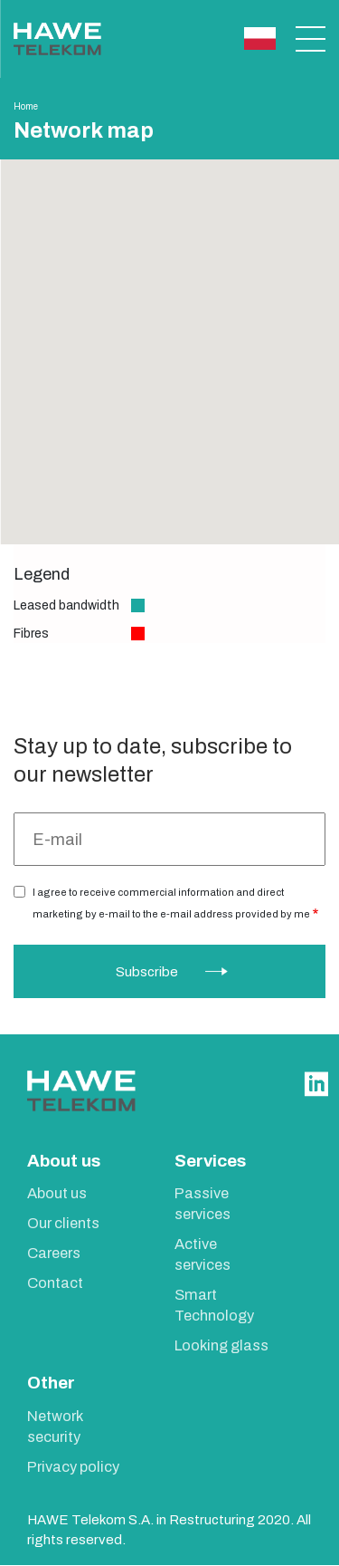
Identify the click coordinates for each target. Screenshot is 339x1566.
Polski (260, 38)
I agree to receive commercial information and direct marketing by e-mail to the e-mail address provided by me (171, 903)
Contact (55, 1283)
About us (63, 1160)
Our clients (63, 1223)
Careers (53, 1253)
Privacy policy (73, 1467)
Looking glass (221, 1345)
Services (210, 1160)
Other (51, 1382)
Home (26, 106)
